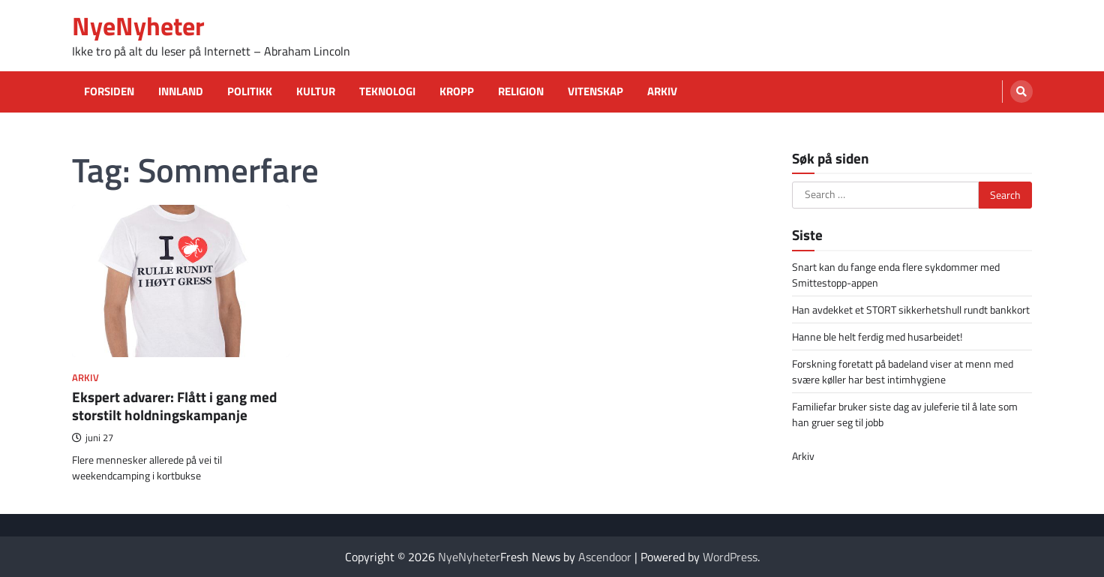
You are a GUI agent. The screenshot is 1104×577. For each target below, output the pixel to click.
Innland (180, 91)
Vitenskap (595, 91)
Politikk (249, 91)
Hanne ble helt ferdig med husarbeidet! (877, 336)
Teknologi (387, 91)
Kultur (315, 91)
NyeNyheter (138, 26)
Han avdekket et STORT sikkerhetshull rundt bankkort (911, 309)
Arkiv (662, 91)
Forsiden (109, 91)
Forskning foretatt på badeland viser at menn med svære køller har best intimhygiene (902, 371)
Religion (521, 91)
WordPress (730, 557)
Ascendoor (605, 557)
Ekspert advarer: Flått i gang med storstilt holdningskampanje (174, 406)
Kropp (457, 91)
